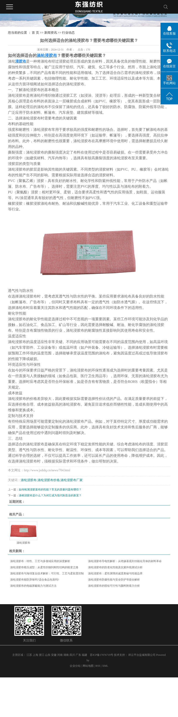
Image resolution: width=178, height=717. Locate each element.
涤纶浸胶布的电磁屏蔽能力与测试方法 (33, 585)
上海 (35, 654)
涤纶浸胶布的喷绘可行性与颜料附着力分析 (114, 585)
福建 (84, 654)
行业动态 (68, 32)
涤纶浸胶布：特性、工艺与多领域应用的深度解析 (40, 561)
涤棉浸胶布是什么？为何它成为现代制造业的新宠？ (50, 495)
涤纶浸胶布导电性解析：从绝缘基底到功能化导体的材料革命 (125, 561)
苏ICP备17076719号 (101, 654)
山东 (47, 654)
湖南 (66, 654)
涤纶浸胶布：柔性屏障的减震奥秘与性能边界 (115, 573)
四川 (72, 654)
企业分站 (75, 665)
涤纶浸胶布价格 (48, 480)
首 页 (35, 32)
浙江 (41, 654)
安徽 (54, 654)
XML (105, 665)
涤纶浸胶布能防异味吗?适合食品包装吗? (34, 579)
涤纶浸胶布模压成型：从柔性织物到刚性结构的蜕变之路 (44, 567)
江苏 (29, 654)
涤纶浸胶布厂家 (71, 480)
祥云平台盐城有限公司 (142, 654)
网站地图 (88, 665)
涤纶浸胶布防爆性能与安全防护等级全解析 (114, 579)
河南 (60, 654)
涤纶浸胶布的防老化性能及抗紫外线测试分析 (115, 567)
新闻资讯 (50, 32)
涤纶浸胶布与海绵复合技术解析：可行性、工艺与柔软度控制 (47, 573)
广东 (78, 654)
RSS (97, 665)
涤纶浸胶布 (29, 480)
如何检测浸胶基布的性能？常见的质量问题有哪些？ (50, 489)
